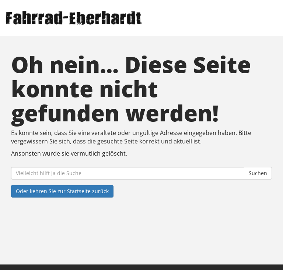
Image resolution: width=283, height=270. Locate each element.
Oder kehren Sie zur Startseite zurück (62, 191)
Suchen (258, 173)
